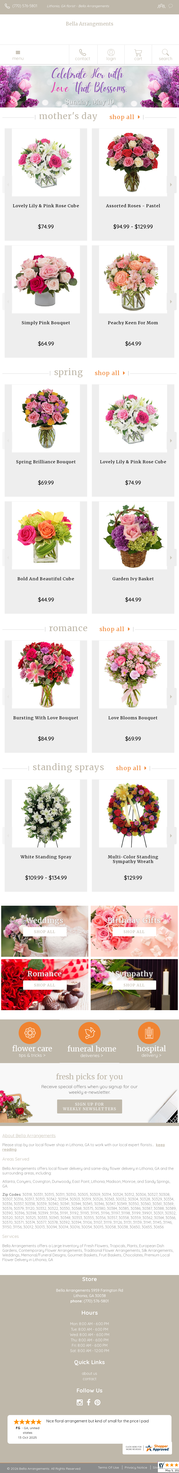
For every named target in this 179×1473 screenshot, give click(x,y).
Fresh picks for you (89, 1083)
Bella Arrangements (89, 24)
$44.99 (46, 599)
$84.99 (46, 738)
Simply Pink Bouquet (46, 322)
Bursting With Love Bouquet (46, 717)
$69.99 (46, 482)
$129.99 (133, 877)
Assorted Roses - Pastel (133, 205)
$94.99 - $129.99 (133, 226)
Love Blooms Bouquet (133, 717)
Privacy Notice (136, 1467)
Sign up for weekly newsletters (89, 1106)
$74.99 (46, 226)
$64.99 (46, 343)
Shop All (122, 117)
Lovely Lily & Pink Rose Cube (46, 205)
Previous (7, 184)
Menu (18, 58)
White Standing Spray (46, 857)
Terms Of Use (108, 1467)
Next (172, 184)
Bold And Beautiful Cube (45, 578)
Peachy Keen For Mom (133, 322)
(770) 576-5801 (24, 5)
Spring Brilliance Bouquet (46, 461)
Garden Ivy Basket (133, 578)
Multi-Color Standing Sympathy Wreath (133, 859)
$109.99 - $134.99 (46, 877)
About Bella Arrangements (29, 1135)
